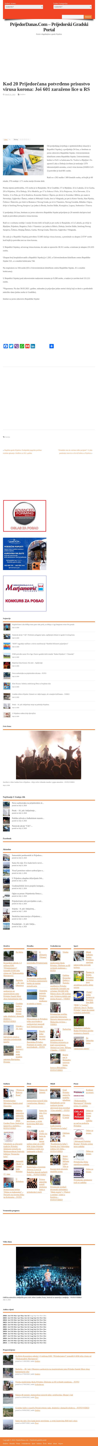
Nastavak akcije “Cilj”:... (22, 826)
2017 (5, 1336)
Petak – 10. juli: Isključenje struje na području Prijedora (30, 705)
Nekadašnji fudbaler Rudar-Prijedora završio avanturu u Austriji (83, 1030)
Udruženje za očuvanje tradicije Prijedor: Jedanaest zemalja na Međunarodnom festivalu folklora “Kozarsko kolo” (14, 1150)
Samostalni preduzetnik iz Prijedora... (27, 855)
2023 (5, 1322)
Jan (9, 1316)
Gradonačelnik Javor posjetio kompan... (28, 886)
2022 (5, 1325)
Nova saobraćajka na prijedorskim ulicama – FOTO (29, 673)
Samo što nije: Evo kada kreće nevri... (27, 863)
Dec (44, 1318)
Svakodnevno (39, 1384)
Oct (38, 1318)
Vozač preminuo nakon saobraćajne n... (28, 870)
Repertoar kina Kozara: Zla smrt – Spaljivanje (27, 663)
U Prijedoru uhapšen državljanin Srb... (28, 878)
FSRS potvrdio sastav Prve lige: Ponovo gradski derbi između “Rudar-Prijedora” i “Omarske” (43, 654)
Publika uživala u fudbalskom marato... (28, 818)
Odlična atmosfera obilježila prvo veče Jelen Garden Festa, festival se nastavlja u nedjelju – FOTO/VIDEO (42, 1297)
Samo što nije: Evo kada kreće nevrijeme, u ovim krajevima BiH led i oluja (46, 1421)
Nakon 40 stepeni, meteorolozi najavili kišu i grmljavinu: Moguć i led (44, 1395)
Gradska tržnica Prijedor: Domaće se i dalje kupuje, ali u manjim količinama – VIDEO (40, 694)
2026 (5, 1316)
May (22, 1316)
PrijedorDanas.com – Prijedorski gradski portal (49, 27)
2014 (5, 1343)
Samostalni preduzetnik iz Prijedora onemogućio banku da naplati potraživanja (37, 982)
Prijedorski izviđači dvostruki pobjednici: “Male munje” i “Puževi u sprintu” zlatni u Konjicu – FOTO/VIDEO (60, 1193)
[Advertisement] (50, 59)
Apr (18, 1316)
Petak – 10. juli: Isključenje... (24, 810)
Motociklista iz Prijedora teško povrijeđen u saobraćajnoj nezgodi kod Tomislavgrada (37, 1023)
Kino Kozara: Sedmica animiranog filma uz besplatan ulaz (31, 684)
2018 (5, 1334)
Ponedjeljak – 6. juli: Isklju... (24, 924)
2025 (5, 1318)
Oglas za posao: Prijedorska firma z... (27, 893)
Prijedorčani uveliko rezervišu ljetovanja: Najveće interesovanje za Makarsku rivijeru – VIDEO (60, 1019)
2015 (5, 1341)
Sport (33, 1444)
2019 (5, 1331)
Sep (34, 1318)
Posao (18, 1444)
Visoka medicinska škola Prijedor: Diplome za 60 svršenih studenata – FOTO (47, 1382)
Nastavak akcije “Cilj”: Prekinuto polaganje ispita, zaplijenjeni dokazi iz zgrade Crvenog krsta (43, 635)
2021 (5, 1327)
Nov (41, 1318)
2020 (5, 1329)
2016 (5, 1338)
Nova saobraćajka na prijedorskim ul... (28, 803)
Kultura (39, 1444)
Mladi (50, 1444)
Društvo (22, 94)
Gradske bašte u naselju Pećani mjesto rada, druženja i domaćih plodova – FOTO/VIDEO (52, 1408)
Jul (28, 1316)
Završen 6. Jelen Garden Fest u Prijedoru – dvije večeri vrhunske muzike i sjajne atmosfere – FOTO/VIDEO (39, 782)
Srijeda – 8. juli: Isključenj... (23, 909)
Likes (7, 139)
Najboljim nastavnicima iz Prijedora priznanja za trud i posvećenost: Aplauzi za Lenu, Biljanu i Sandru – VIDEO (60, 1039)
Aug (31, 1318)
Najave (60, 1444)
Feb (12, 1316)
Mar (15, 1316)
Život (36, 1397)
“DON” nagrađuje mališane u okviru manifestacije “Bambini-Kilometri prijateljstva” (40, 644)
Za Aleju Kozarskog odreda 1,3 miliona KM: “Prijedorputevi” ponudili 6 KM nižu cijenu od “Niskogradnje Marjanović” (14, 964)
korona (7, 437)
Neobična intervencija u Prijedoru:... (27, 916)
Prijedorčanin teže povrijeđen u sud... (27, 901)
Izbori (55, 1444)
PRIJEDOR (49, 1226)
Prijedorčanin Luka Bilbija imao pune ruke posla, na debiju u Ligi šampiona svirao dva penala (43, 624)
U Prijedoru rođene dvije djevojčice (24, 713)
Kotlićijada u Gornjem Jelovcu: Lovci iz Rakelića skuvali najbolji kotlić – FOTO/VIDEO (37, 1171)
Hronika (12, 1444)
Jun (25, 1316)
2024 (5, 1320)
